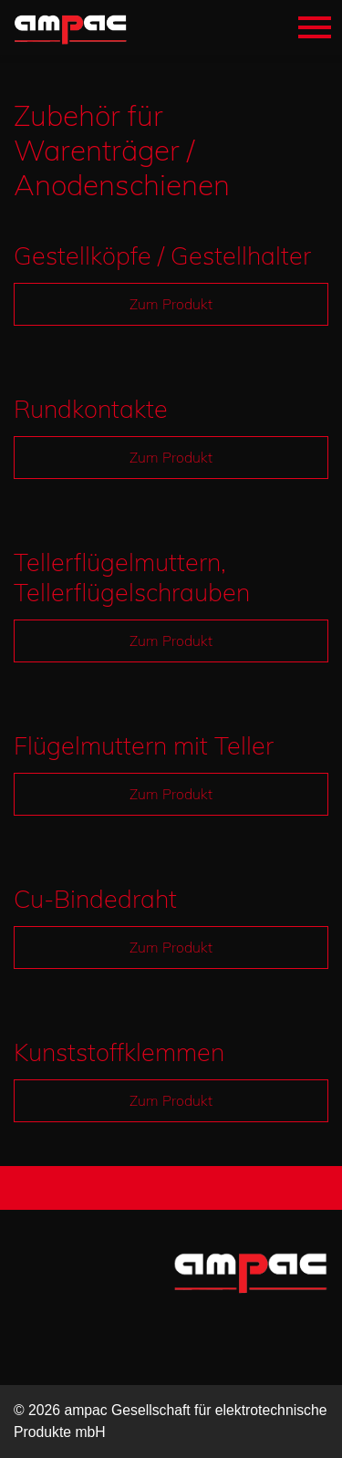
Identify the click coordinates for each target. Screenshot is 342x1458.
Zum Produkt (171, 304)
